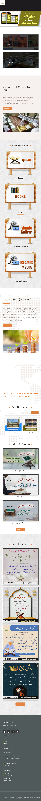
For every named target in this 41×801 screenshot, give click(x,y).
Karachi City (13, 433)
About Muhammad (11, 756)
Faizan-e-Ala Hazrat (11, 761)
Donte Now (6, 748)
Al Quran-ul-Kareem (8, 773)
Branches (10, 43)
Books (5, 741)
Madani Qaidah (7, 780)
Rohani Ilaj (6, 746)
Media (5, 743)
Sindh (31, 433)
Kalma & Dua (7, 783)
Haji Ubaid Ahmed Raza (9, 765)
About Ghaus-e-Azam (11, 758)
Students (10, 61)
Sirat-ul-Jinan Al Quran (9, 775)
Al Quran (6, 738)
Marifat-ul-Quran (8, 778)
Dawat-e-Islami (22, 798)
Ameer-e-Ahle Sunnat (12, 763)
